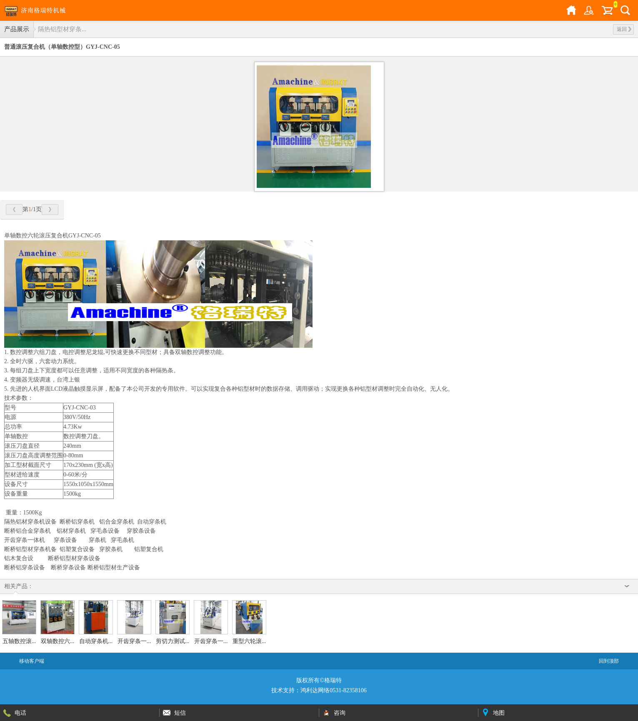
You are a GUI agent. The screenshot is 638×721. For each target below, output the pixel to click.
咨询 (339, 712)
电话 (20, 712)
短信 (180, 712)
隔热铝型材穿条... (62, 29)
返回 (624, 29)
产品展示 (16, 29)
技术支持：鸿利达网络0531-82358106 (319, 690)
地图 (499, 712)
